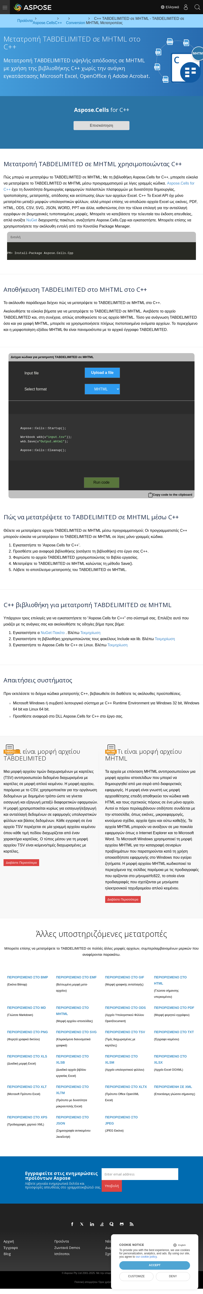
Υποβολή (112, 1180)
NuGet (31, 220)
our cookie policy (146, 1256)
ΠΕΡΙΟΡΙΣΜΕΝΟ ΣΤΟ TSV (125, 1026)
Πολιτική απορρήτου (86, 1276)
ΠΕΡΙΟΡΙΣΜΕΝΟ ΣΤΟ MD (26, 1002)
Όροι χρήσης (106, 1276)
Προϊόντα (61, 1236)
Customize (136, 1276)
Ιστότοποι (62, 1248)
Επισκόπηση (101, 125)
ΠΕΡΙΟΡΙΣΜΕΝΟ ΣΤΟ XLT (27, 1081)
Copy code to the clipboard (172, 494)
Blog (7, 1248)
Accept (154, 1265)
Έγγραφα (11, 1242)
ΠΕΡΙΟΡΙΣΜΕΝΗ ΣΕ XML (173, 1081)
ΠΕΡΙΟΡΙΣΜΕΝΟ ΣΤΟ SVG (76, 1026)
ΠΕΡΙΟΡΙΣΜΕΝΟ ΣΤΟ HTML (170, 975)
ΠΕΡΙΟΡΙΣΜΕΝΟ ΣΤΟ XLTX (126, 1081)
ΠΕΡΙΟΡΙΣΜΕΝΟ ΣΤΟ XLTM (72, 1084)
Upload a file (102, 373)
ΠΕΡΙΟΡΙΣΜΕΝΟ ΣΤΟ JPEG (121, 1115)
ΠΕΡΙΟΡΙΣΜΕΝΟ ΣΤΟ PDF (174, 1002)
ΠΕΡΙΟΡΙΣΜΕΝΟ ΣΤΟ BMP (27, 972)
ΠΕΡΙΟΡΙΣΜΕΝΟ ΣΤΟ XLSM (121, 1054)
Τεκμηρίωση (90, 633)
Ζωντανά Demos (67, 1242)
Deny (173, 1276)
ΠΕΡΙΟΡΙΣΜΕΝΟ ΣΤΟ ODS (125, 1002)
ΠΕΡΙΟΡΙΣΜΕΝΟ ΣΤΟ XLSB (72, 1054)
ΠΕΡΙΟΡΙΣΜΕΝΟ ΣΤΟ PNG (27, 1026)
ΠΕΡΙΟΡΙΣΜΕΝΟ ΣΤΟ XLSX (170, 1054)
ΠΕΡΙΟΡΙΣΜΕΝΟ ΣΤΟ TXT (174, 1026)
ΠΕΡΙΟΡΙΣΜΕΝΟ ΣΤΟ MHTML (72, 1005)
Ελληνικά (169, 7)
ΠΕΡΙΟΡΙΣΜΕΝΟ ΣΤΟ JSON (72, 1115)
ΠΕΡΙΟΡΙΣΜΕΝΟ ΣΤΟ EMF (76, 972)
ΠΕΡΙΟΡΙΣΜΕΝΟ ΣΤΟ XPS (27, 1112)
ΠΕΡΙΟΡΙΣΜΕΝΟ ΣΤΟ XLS (27, 1051)
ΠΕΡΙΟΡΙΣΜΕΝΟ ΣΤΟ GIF (124, 972)
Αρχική (9, 1236)
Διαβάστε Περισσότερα (21, 860)
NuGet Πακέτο (53, 633)
